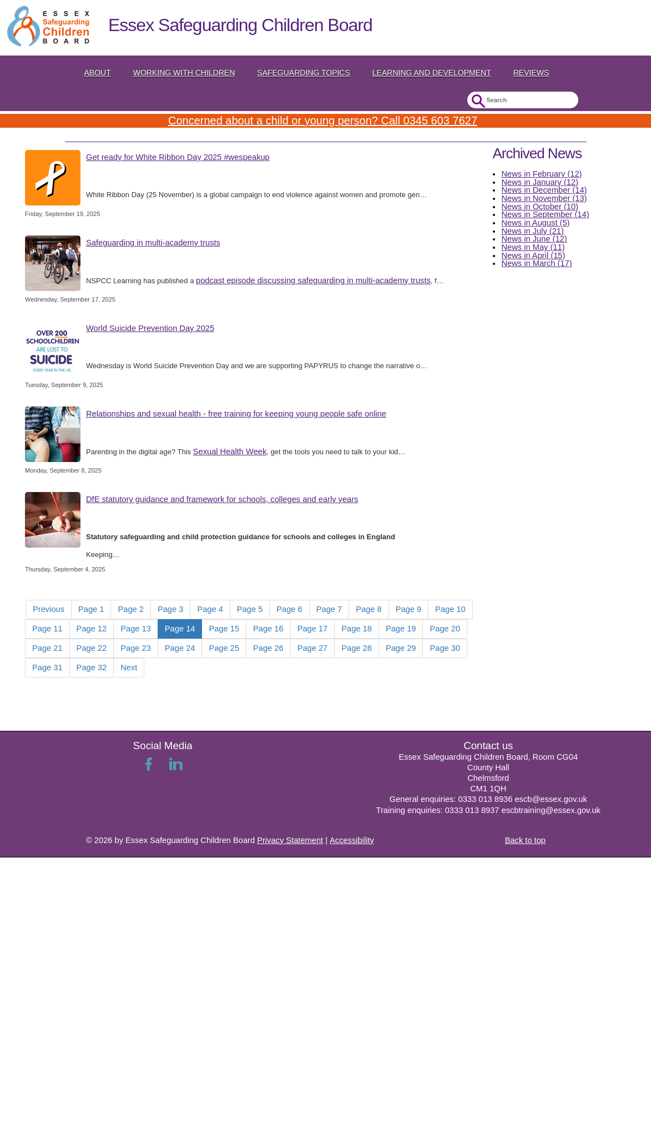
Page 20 (445, 628)
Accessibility (352, 840)
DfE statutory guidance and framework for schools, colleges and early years (222, 499)
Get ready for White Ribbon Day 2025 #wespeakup (178, 157)
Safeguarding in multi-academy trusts (153, 242)
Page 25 (224, 648)
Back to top (525, 840)
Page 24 (180, 648)
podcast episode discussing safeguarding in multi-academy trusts (313, 280)
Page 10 (450, 609)
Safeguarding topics (303, 72)
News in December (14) (544, 189)
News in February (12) (541, 173)
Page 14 (180, 628)
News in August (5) (535, 222)
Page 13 (135, 628)
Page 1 (91, 609)
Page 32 (92, 667)
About (97, 72)
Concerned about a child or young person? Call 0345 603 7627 (322, 120)
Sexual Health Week (230, 451)
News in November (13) (544, 198)
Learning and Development (431, 72)
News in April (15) (533, 255)
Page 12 (92, 628)
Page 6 (289, 609)
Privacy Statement (290, 840)
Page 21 (47, 648)
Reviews (531, 72)
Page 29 (401, 648)
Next (128, 667)
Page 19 (401, 628)
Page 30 (445, 648)
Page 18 (356, 628)
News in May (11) (532, 247)
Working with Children (184, 72)
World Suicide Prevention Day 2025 (150, 328)
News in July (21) (532, 231)
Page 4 (210, 609)
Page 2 (130, 609)
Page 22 (92, 648)
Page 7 (329, 609)
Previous (48, 609)
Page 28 (356, 648)
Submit (477, 101)
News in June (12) (534, 238)
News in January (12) (539, 182)
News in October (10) (539, 206)
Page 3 (170, 609)
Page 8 (368, 609)
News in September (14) (545, 214)
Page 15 (224, 628)
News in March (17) (536, 263)
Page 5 (250, 609)
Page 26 (268, 648)
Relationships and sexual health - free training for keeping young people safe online (236, 413)
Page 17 (312, 628)
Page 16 (268, 628)
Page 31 (47, 667)
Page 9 (408, 609)
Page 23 (135, 648)
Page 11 (47, 628)
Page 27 (312, 648)
